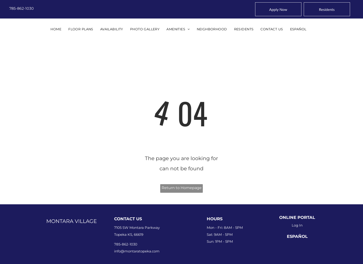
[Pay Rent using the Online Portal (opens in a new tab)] (327, 9)
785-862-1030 (21, 8)
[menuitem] (56, 29)
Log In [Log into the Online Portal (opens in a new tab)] (297, 225)
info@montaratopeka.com (137, 251)
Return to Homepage (182, 188)
